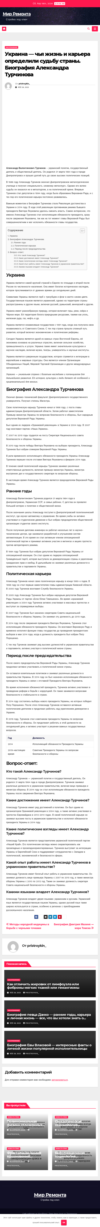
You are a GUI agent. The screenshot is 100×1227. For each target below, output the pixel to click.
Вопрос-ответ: (17, 252)
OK (64, 1222)
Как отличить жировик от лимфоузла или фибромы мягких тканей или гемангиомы (43, 986)
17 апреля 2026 (66, 1161)
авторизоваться (60, 1080)
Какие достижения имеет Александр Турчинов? (38, 258)
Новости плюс (13, 1117)
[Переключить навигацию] (95, 28)
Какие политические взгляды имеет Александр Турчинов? (43, 261)
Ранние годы (20, 242)
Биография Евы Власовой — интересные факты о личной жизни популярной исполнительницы (49, 1047)
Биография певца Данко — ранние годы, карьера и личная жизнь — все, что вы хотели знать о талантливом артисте (49, 1018)
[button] (88, 28)
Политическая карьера (25, 246)
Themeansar (71, 1214)
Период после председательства (30, 249)
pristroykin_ (24, 83)
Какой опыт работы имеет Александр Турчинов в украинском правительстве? (51, 264)
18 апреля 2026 (18, 1130)
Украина (14, 236)
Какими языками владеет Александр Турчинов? (39, 267)
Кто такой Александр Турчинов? (31, 255)
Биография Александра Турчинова (27, 239)
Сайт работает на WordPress (35, 1214)
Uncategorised (11, 47)
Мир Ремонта (17, 13)
